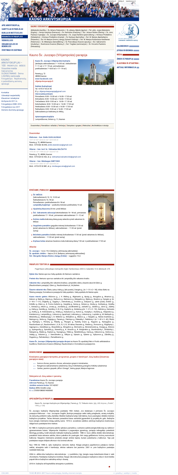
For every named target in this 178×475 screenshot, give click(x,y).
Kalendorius (123, 46)
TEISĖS (31, 473)
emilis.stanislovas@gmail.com (60, 145)
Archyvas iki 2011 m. (9, 101)
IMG (7, 473)
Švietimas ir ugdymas (12, 50)
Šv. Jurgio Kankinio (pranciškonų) (81, 35)
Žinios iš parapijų (125, 59)
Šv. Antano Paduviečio (56, 30)
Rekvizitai (86, 126)
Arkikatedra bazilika (38, 30)
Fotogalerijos (7, 79)
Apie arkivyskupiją (10, 25)
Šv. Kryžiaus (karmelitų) (75, 37)
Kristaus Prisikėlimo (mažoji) (53, 37)
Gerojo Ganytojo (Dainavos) (49, 32)
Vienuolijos (7, 40)
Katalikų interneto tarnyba (72, 473)
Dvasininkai (35, 126)
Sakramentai (7, 71)
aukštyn (127, 473)
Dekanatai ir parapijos (12, 36)
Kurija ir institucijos (12, 33)
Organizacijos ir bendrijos (10, 45)
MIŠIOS (22, 66)
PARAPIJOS (12, 66)
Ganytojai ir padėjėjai (12, 29)
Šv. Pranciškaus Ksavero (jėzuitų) (78, 42)
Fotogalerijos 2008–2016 (11, 104)
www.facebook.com (43, 79)
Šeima (21, 73)
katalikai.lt (112, 1)
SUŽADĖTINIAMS (8, 73)
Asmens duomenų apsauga (12, 110)
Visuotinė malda (9, 68)
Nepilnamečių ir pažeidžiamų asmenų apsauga (13, 81)
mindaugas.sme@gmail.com (63, 166)
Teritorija (61, 126)
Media (119, 54)
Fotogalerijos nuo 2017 (10, 107)
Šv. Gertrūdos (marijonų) (71, 32)
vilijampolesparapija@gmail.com (52, 91)
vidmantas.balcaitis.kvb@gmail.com (66, 157)
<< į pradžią (117, 473)
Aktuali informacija (126, 67)
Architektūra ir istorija (100, 126)
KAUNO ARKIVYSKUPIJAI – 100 (11, 62)
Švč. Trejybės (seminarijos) (76, 44)
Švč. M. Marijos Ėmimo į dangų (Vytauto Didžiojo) (59, 40)
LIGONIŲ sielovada (10, 76)
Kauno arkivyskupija (53, 473)
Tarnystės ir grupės (74, 126)
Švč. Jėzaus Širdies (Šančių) (93, 32)
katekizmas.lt (130, 1)
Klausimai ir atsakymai (10, 98)
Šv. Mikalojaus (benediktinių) (52, 42)
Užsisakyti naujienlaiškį (10, 95)
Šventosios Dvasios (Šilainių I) (52, 44)
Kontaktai (5, 92)
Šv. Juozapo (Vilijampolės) (57, 35)
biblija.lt (121, 1)
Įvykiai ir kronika (125, 50)
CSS (2, 473)
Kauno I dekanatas (39, 26)
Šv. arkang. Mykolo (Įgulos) (77, 30)
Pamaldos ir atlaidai (49, 126)
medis (134, 473)
